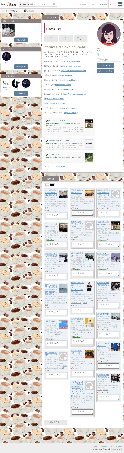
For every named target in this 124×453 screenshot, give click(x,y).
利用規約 (104, 447)
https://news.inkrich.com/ (54, 99)
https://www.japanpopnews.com (73, 71)
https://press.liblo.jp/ (63, 85)
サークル (97, 447)
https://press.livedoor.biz (69, 89)
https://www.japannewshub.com (71, 66)
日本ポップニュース (58, 206)
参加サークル (80, 38)
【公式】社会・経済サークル (8, 34)
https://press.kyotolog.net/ (62, 75)
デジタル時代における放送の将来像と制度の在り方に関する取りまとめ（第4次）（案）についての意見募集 (82, 389)
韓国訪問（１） (103, 254)
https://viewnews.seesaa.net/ (74, 94)
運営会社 (119, 447)
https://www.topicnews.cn (69, 108)
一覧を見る (21, 40)
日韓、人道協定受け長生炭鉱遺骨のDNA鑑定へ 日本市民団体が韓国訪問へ (51, 289)
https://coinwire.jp (71, 113)
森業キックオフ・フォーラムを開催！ (77, 224)
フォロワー (66, 38)
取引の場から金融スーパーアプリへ (51, 355)
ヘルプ (111, 447)
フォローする (105, 65)
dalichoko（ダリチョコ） (6, 88)
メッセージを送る (105, 71)
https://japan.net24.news (71, 61)
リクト (16, 89)
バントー (6, 62)
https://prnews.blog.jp (68, 80)
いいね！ (50, 210)
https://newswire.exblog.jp (54, 103)
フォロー (51, 38)
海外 (98, 55)
